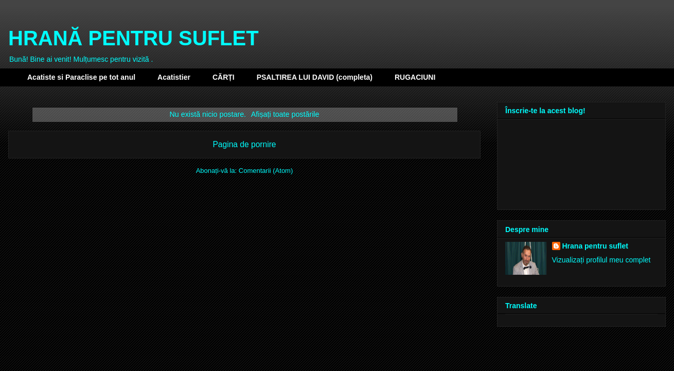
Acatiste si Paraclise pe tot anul (81, 77)
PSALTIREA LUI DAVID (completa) (315, 77)
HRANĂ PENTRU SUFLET (133, 38)
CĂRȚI (223, 77)
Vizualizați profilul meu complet (601, 260)
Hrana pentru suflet (595, 246)
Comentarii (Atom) (266, 170)
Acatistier (173, 77)
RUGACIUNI (415, 77)
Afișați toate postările (285, 114)
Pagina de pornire (244, 144)
